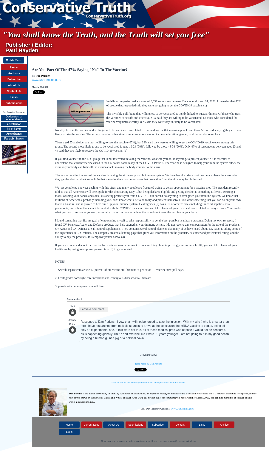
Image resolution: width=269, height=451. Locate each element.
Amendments (14, 133)
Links (14, 97)
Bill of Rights (14, 129)
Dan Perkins (43, 75)
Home (14, 67)
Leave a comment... (94, 309)
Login (69, 431)
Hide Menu (13, 60)
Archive (224, 424)
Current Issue (91, 424)
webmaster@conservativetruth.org (180, 441)
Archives (14, 73)
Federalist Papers (14, 138)
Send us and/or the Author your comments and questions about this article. (149, 382)
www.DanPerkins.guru (46, 79)
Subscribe (14, 79)
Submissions (13, 103)
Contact (179, 424)
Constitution (14, 124)
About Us (14, 85)
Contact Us (14, 91)
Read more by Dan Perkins (148, 363)
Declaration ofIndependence (14, 118)
